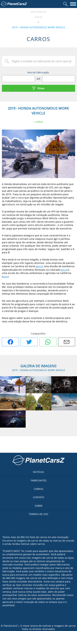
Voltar (39, 122)
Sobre (38, 505)
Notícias (38, 472)
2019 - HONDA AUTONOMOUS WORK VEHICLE (38, 27)
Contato (38, 497)
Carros (38, 17)
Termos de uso (38, 514)
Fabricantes (38, 480)
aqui (39, 266)
